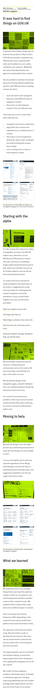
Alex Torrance (8, 8)
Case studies (22, 8)
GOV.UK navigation (10, 11)
